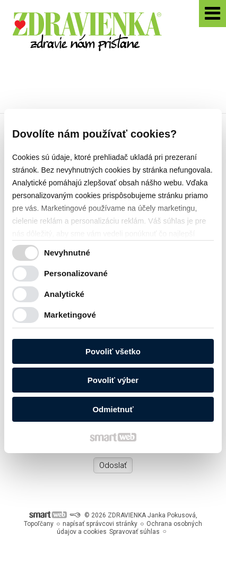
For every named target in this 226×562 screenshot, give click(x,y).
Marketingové (70, 314)
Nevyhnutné (67, 252)
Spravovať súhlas (134, 531)
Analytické (64, 294)
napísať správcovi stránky (100, 523)
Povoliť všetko (113, 351)
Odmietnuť (112, 409)
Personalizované (76, 273)
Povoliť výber (113, 380)
